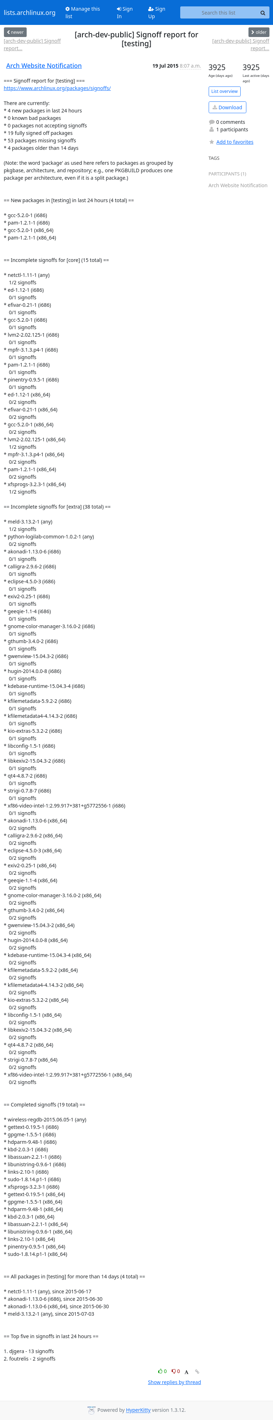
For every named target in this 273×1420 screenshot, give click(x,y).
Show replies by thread (174, 1382)
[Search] (263, 12)
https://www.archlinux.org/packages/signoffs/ (57, 88)
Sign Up (156, 12)
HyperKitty (138, 1410)
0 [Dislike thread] (176, 1371)
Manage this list (82, 12)
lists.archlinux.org (30, 12)
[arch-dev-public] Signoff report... (32, 44)
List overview (225, 91)
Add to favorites (231, 141)
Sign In (125, 12)
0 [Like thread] (163, 1371)
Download (227, 107)
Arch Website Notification (44, 65)
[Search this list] (218, 12)
